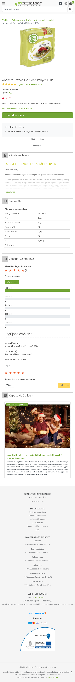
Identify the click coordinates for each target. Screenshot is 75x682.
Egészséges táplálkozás (17, 405)
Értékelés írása (11, 282)
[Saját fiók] (65, 3)
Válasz (9, 385)
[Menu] (60, 4)
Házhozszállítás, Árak (37, 497)
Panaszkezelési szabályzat (37, 526)
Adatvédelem (37, 523)
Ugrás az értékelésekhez (30, 84)
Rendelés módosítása (37, 512)
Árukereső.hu (37, 618)
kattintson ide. (53, 677)
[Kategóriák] (3, 3)
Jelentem (64, 385)
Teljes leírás (10, 192)
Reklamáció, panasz (38, 519)
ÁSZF (37, 530)
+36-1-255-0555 (41, 597)
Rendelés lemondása (37, 516)
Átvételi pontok (37, 501)
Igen (8, 366)
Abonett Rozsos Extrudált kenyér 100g (21, 346)
